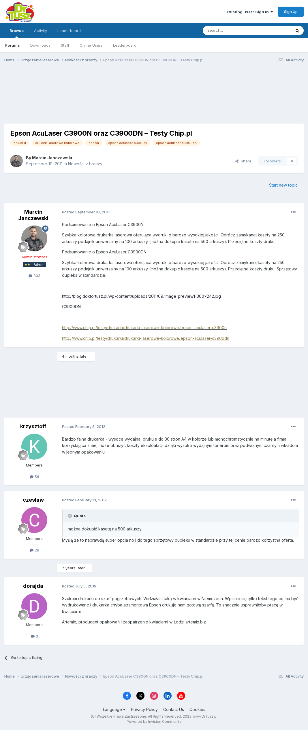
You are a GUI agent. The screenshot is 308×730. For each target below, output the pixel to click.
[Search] (232, 30)
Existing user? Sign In (250, 12)
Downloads (40, 45)
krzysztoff (33, 426)
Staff (65, 45)
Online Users (91, 45)
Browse (17, 33)
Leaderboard (124, 45)
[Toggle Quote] (70, 515)
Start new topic (283, 185)
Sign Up (291, 11)
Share (243, 161)
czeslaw (33, 500)
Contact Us (173, 709)
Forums (12, 45)
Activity (40, 30)
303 (34, 275)
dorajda (33, 586)
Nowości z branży (85, 163)
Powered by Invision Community (154, 721)
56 (34, 476)
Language (114, 709)
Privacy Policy (144, 709)
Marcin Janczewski (52, 157)
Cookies (197, 709)
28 (34, 550)
